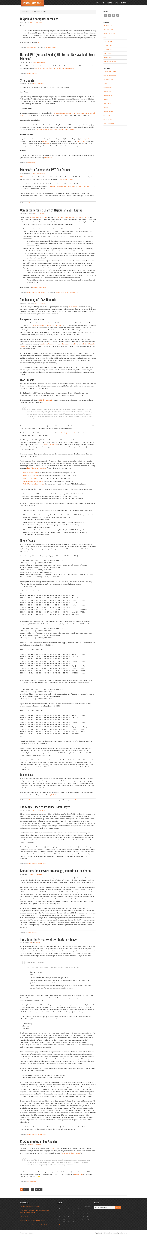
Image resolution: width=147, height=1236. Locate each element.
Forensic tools (42, 800)
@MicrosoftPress (26, 177)
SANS (47, 143)
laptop (67, 292)
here (39, 42)
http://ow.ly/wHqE (66, 179)
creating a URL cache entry (49, 344)
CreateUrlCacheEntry (30, 473)
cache (66, 800)
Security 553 (81, 141)
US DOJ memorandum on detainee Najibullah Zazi (71, 217)
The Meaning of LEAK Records (38, 299)
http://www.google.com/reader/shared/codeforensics (54, 129)
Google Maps (78, 1174)
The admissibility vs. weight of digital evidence (48, 939)
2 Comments (38, 22)
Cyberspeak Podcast (110, 71)
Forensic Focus (108, 79)
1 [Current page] (21, 1189)
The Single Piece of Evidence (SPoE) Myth (45, 806)
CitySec (52, 1148)
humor (54, 47)
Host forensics (42, 292)
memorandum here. (39, 287)
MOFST (106, 99)
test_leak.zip (52, 795)
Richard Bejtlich (108, 111)
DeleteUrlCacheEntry (30, 478)
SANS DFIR (107, 115)
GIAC (105, 83)
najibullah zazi (74, 292)
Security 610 (46, 141)
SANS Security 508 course (49, 444)
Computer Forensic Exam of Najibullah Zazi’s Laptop (51, 209)
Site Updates (28, 80)
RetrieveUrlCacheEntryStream (33, 481)
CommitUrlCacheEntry (31, 475)
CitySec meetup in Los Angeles (38, 1141)
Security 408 (84, 139)
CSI (105, 37)
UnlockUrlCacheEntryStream (33, 484)
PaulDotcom (107, 103)
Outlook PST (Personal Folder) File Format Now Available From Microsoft (57, 56)
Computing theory (109, 33)
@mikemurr (48, 157)
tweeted (45, 217)
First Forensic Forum (110, 75)
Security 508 (38, 139)
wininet (80, 800)
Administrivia (31, 162)
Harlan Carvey (108, 87)
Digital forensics (32, 73)
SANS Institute (108, 119)
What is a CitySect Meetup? (71, 1153)
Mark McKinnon (108, 95)
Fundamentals (42, 863)
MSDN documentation (46, 400)
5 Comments (42, 303)
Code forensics (108, 29)
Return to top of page (26, 1233)
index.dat (72, 800)
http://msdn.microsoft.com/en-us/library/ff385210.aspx (54, 68)
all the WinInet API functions (36, 468)
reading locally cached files (68, 344)
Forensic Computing (31, 3)
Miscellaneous (31, 47)
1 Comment (40, 83)
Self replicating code (110, 61)
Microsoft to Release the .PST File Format (45, 169)
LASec (74, 1172)
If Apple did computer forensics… (40, 18)
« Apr (58, 1224)
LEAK (76, 800)
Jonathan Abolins (36, 217)
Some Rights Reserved (120, 1233)
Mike (31, 22)
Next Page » (38, 1189)
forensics (48, 47)
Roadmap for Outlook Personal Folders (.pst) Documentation (71, 186)
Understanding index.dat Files (66, 433)
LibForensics (72, 307)
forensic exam (60, 292)
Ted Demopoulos (109, 123)
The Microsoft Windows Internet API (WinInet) (46, 325)
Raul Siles (106, 107)
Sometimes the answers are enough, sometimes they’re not (56, 870)
